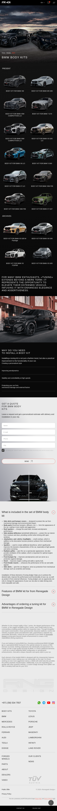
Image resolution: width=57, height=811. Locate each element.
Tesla (5, 743)
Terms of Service (48, 798)
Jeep (30, 727)
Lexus (31, 716)
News (31, 761)
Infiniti (32, 743)
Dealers (6, 775)
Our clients (34, 756)
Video (5, 780)
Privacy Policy (6, 794)
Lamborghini (34, 738)
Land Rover (34, 748)
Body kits (7, 711)
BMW (4, 716)
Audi (4, 738)
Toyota (32, 711)
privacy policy (49, 450)
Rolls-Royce (8, 727)
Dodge (5, 748)
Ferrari (6, 732)
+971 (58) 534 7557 (11, 702)
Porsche (33, 722)
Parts (5, 764)
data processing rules (35, 450)
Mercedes (7, 722)
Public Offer (6, 789)
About (5, 769)
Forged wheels (6, 757)
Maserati (33, 732)
